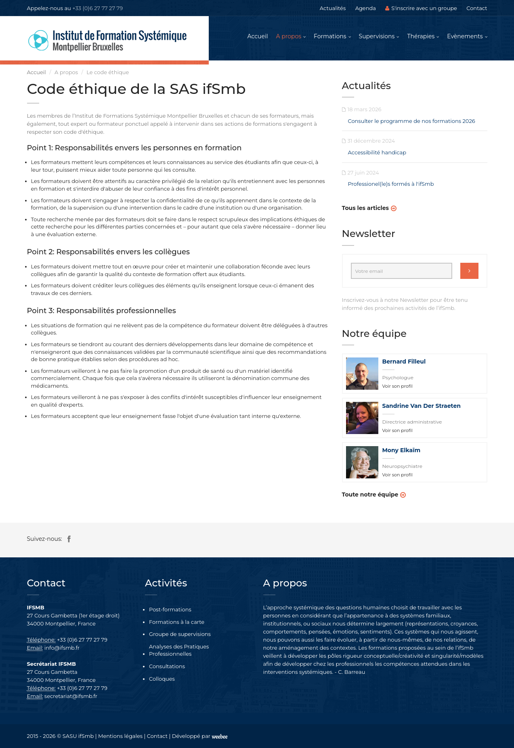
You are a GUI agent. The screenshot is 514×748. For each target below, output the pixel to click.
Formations (330, 36)
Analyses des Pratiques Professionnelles (179, 650)
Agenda (365, 8)
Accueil (258, 36)
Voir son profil (397, 386)
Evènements (465, 36)
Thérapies (420, 36)
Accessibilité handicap (377, 152)
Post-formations (170, 609)
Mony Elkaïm (401, 450)
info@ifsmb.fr (62, 647)
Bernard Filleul (404, 361)
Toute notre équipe (370, 494)
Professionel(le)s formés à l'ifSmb (391, 184)
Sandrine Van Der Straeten (421, 405)
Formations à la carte (176, 622)
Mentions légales (120, 736)
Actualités (333, 8)
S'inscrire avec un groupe (421, 8)
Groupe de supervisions (180, 634)
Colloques (162, 678)
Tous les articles (365, 208)
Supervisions (377, 36)
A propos (289, 36)
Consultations (167, 666)
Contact (476, 8)
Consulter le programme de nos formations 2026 (411, 121)
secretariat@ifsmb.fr (70, 696)
